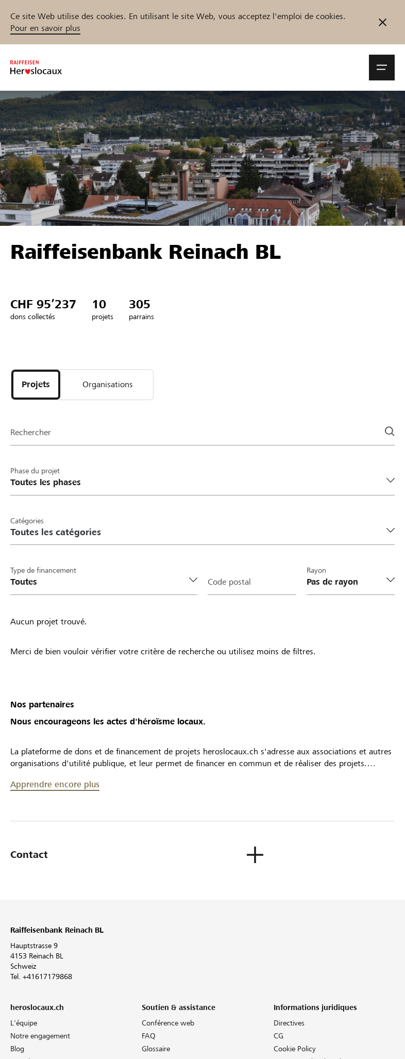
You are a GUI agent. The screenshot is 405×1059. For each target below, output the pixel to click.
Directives (289, 1023)
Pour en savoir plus (45, 28)
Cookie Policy (295, 1049)
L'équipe (23, 1023)
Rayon (316, 570)
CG (278, 1036)
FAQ (149, 1036)
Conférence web (168, 1023)
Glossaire (156, 1049)
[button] (382, 67)
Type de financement (43, 570)
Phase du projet (35, 471)
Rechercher (30, 432)
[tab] (36, 384)
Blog (17, 1049)
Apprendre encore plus (54, 784)
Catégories (27, 521)
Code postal (229, 582)
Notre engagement (40, 1036)
